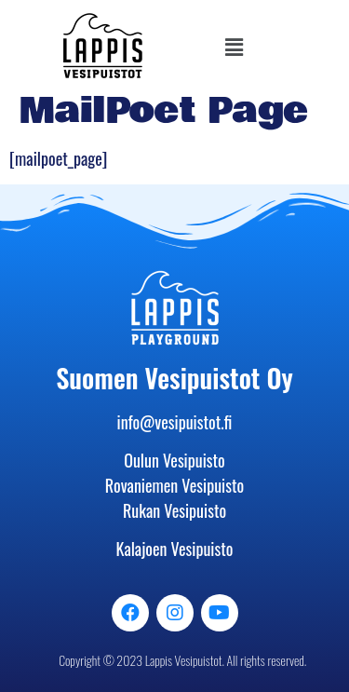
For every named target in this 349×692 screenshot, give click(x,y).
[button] (233, 46)
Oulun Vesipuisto (174, 460)
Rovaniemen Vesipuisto (174, 485)
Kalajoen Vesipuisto (175, 548)
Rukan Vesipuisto (174, 510)
